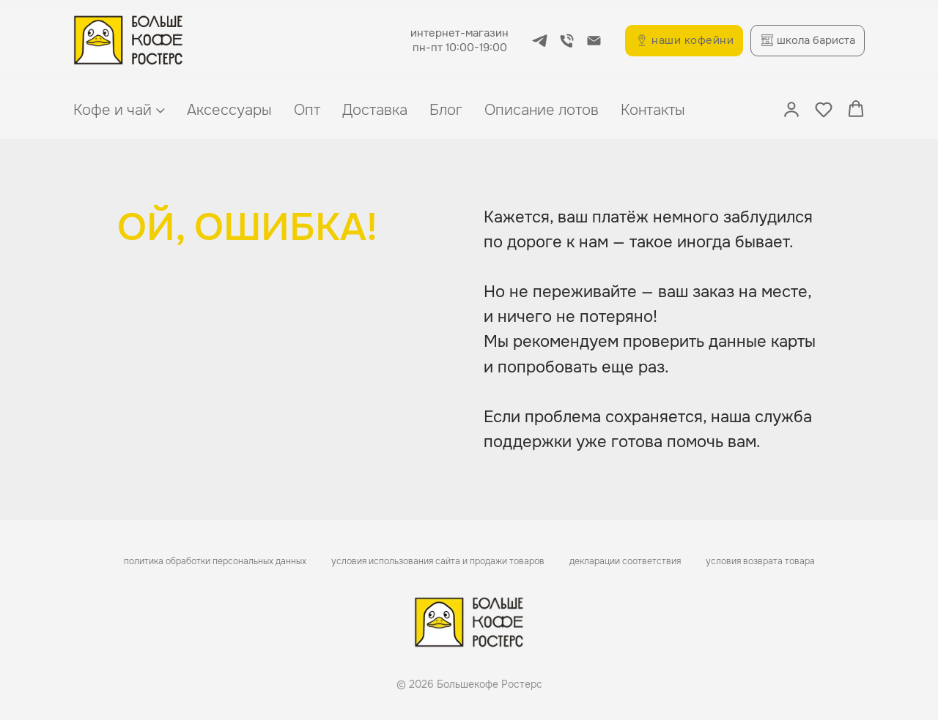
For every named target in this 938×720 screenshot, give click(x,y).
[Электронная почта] (594, 40)
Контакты (653, 110)
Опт (307, 110)
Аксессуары (229, 110)
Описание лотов (541, 110)
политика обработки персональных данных (215, 561)
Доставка (374, 110)
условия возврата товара (760, 561)
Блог (445, 110)
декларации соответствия (625, 561)
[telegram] (540, 40)
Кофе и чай (112, 110)
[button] (791, 109)
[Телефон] (567, 40)
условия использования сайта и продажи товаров (437, 561)
